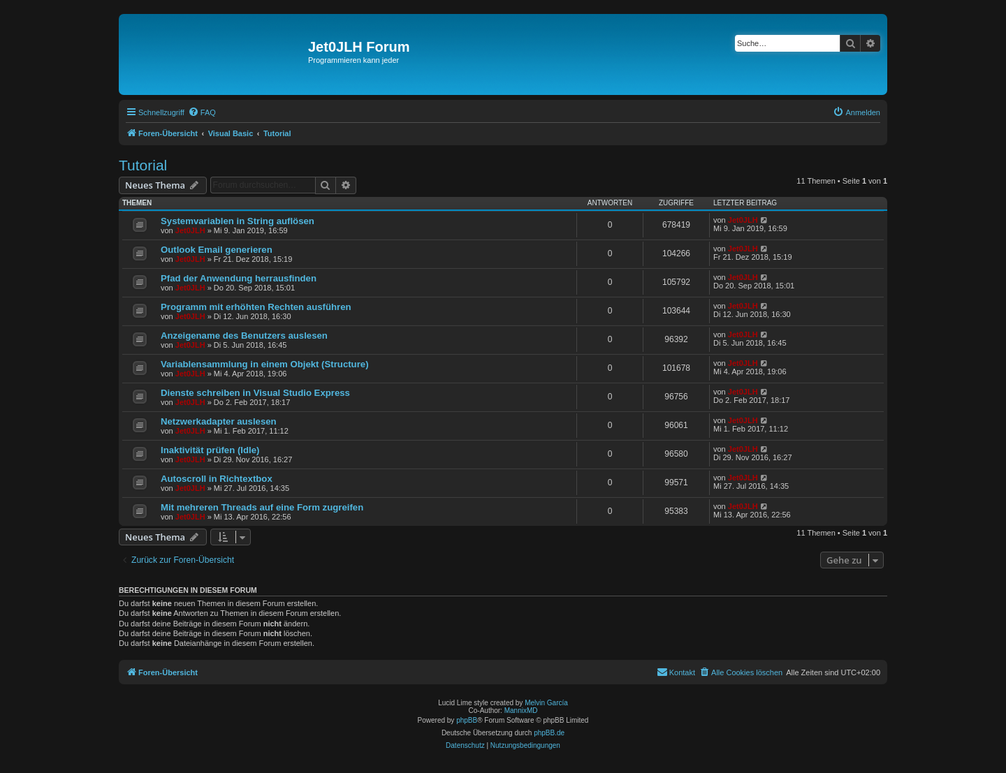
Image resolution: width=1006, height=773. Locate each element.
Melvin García (546, 703)
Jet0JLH (190, 230)
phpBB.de (549, 733)
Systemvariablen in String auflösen (237, 221)
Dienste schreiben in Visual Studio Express (255, 393)
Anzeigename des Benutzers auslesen (244, 335)
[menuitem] (202, 112)
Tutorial (143, 165)
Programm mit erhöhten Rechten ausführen (256, 307)
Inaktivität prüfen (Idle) (210, 450)
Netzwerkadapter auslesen (219, 421)
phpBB (466, 720)
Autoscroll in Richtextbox (216, 478)
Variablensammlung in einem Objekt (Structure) (265, 364)
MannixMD (521, 710)
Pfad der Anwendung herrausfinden (238, 278)
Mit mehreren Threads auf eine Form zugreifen (262, 507)
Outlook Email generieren (216, 249)
